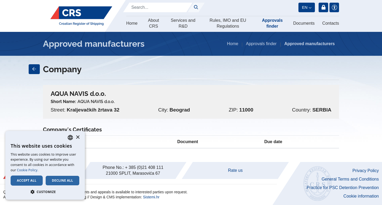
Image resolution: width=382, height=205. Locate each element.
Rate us (235, 170)
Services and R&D (183, 23)
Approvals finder (272, 23)
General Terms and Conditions (350, 179)
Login (323, 7)
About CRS (153, 23)
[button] (45, 191)
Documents (304, 23)
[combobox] (70, 137)
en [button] (304, 7)
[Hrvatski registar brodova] (81, 15)
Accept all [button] (27, 180)
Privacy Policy (365, 170)
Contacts (330, 23)
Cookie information (361, 196)
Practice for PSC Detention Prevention (343, 187)
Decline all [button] (62, 180)
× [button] (78, 137)
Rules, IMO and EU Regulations (228, 23)
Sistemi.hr (151, 197)
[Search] (157, 7)
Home (132, 23)
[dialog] (45, 165)
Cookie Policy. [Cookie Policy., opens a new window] (27, 170)
